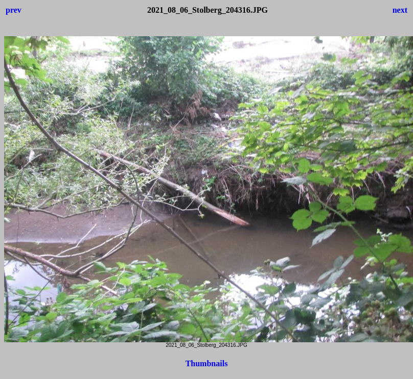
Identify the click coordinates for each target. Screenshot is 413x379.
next (400, 10)
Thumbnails (207, 363)
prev (13, 10)
